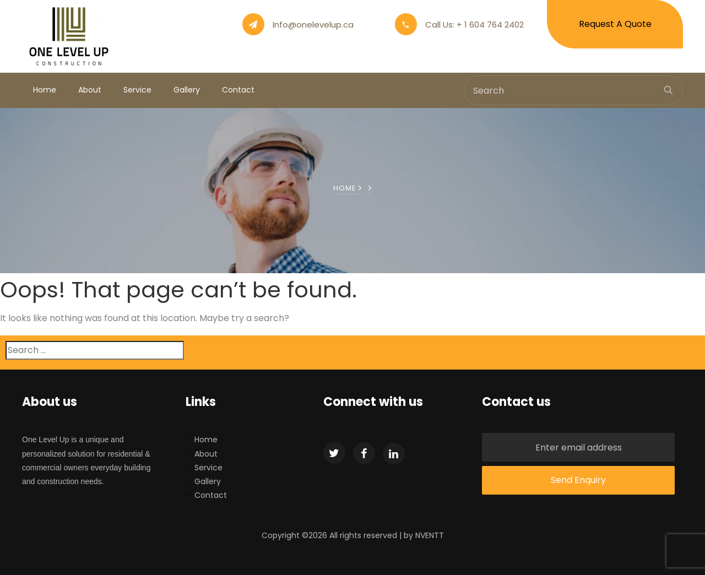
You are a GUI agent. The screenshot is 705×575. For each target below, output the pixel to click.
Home (44, 89)
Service (137, 89)
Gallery (186, 89)
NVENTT (429, 535)
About (89, 89)
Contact (238, 89)
